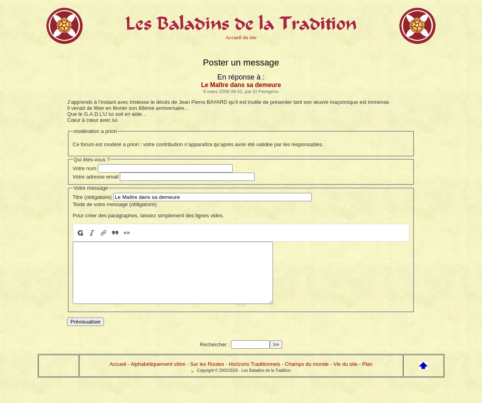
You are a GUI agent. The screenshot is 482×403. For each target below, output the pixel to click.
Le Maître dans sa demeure (241, 84)
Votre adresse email (96, 177)
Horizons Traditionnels (254, 376)
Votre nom (84, 168)
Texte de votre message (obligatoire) (115, 204)
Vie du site (345, 376)
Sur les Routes (207, 376)
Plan (367, 376)
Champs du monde (307, 376)
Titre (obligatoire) (92, 197)
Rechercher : (214, 356)
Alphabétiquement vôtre (158, 376)
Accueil (118, 376)
